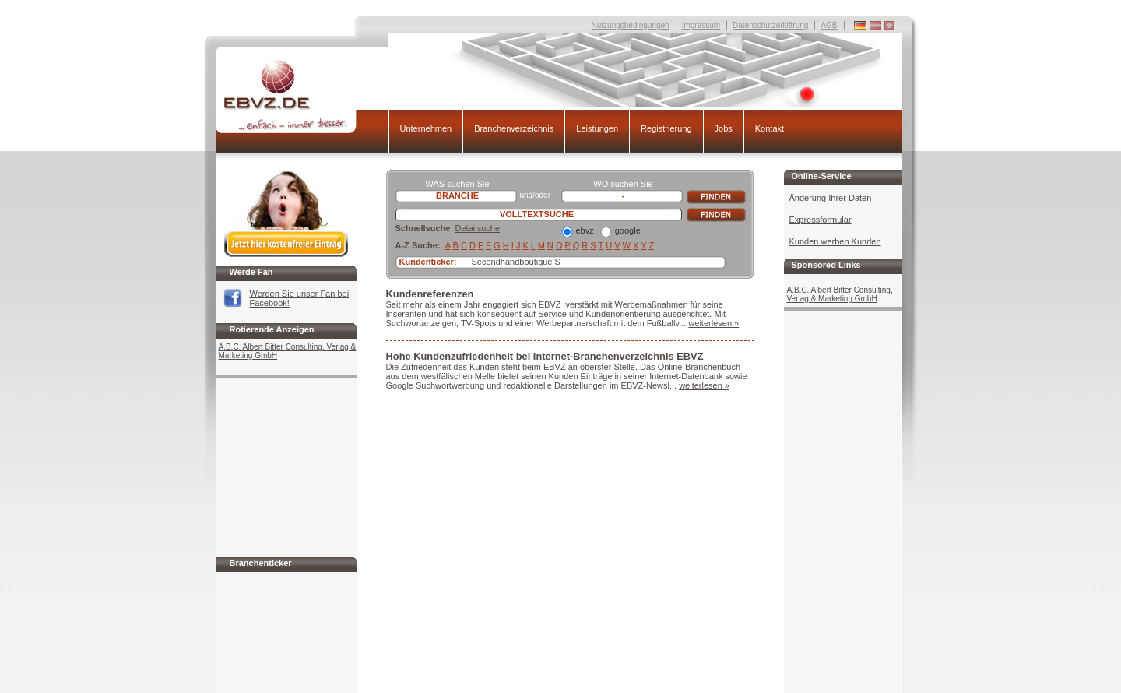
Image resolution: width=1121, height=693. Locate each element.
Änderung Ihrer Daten (830, 197)
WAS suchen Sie (457, 183)
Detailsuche (477, 228)
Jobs (724, 128)
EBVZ (302, 96)
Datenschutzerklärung (770, 25)
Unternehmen (426, 128)
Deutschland (889, 25)
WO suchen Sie (622, 183)
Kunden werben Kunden (835, 241)
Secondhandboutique (512, 261)
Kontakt (769, 128)
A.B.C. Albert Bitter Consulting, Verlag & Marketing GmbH (288, 351)
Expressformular (820, 219)
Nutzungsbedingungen (630, 25)
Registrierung (666, 128)
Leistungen (597, 128)
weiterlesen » (713, 323)
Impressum (701, 25)
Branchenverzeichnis (513, 128)
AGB (829, 25)
